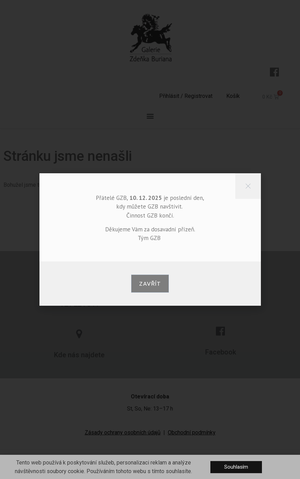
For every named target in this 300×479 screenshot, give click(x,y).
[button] (150, 284)
